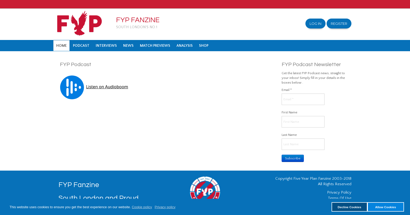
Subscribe (292, 158)
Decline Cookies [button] (349, 207)
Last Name (289, 135)
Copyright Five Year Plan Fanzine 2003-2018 (313, 178)
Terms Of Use (339, 198)
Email (287, 90)
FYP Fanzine (138, 20)
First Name (289, 112)
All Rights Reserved (334, 184)
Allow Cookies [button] (385, 207)
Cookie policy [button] (142, 207)
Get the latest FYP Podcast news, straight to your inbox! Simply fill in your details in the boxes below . (313, 77)
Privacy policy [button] (165, 207)
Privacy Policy (339, 192)
